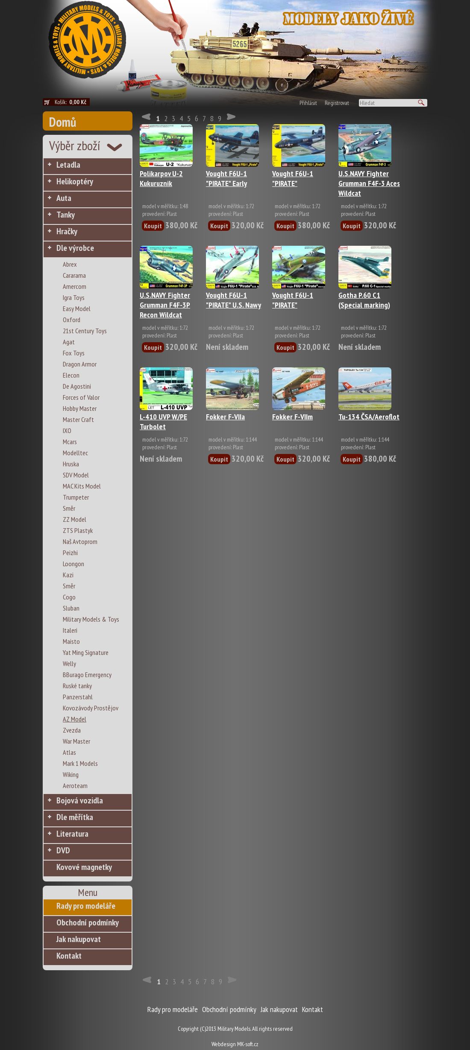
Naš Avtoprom (80, 541)
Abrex (70, 264)
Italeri (70, 630)
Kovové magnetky (84, 867)
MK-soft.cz (247, 1044)
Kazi (68, 574)
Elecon (71, 375)
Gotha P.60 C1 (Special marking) (364, 300)
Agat (69, 341)
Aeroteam (75, 785)
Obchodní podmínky (87, 922)
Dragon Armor (80, 364)
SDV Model (76, 475)
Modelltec (75, 452)
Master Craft (78, 419)
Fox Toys (74, 353)
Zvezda (72, 730)
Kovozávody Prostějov (90, 708)
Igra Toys (74, 297)
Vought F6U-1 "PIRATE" (292, 178)
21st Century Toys (85, 330)
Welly (69, 663)
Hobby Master (80, 408)
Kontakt (69, 955)
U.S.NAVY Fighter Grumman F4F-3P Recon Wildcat (165, 305)
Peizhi (70, 552)
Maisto (71, 641)
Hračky (66, 231)
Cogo (69, 597)
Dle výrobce (75, 247)
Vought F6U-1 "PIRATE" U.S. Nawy (233, 300)
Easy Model (77, 308)
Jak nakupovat (78, 939)
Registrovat (337, 103)
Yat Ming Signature (86, 652)
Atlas (69, 752)
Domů (62, 121)
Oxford (71, 319)
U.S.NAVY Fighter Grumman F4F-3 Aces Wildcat (369, 183)
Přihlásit (308, 103)
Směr (69, 508)
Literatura (72, 833)
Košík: (72, 102)
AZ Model (74, 719)
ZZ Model (74, 519)
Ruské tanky (77, 685)
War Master (76, 741)
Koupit (153, 225)
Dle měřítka (74, 817)
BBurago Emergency (87, 674)
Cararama (74, 275)
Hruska (71, 464)
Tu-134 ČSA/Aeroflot (369, 417)
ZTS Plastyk (78, 530)
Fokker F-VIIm (292, 417)
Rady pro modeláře (85, 905)
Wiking (71, 774)
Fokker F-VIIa (225, 417)
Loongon (73, 563)
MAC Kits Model (82, 486)
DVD (63, 850)
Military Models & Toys (91, 619)
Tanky (65, 214)
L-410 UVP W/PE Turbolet (163, 421)
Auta (63, 198)
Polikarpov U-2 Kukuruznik (161, 178)
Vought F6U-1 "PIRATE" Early (226, 178)
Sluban (71, 608)
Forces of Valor (81, 397)
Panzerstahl (78, 696)
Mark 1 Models (80, 763)
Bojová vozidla (79, 800)
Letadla (68, 164)
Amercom (74, 286)
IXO (67, 430)
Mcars (70, 441)
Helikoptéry (74, 181)
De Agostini (77, 386)
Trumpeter (76, 497)
